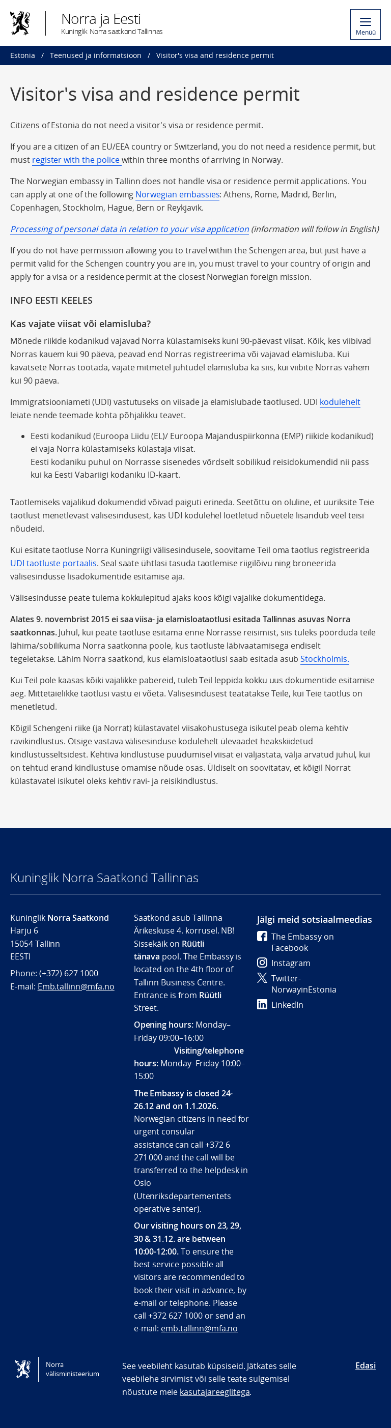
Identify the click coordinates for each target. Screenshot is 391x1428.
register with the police (77, 159)
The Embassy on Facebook (295, 942)
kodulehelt (340, 401)
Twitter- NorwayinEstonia (297, 984)
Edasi (365, 1365)
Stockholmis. (324, 658)
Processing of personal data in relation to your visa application (129, 229)
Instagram (284, 963)
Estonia (22, 55)
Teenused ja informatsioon (96, 55)
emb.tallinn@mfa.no (199, 1328)
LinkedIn (280, 1004)
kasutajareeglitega (214, 1391)
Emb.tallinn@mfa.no (76, 986)
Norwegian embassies (177, 194)
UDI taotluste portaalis (53, 563)
